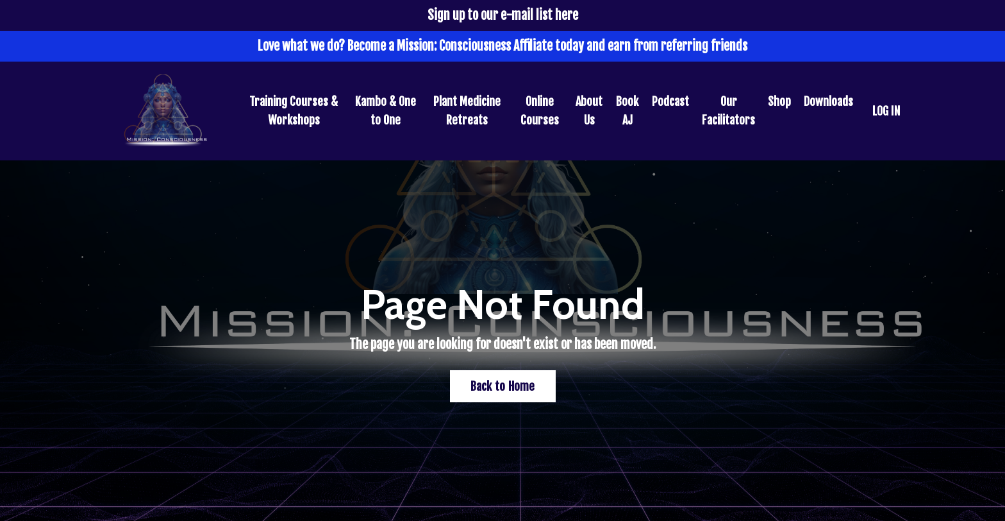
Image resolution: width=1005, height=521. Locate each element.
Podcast (670, 101)
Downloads (828, 101)
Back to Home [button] (502, 386)
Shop (779, 101)
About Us (589, 110)
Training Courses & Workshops (293, 110)
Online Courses (539, 110)
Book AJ (627, 110)
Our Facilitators (728, 110)
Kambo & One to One (385, 110)
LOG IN (886, 111)
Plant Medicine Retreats (467, 110)
